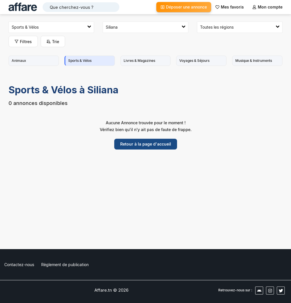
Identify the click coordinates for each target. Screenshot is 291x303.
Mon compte (267, 7)
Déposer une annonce (184, 7)
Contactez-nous (19, 264)
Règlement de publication (65, 264)
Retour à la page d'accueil (145, 144)
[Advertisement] (145, 203)
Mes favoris (229, 7)
